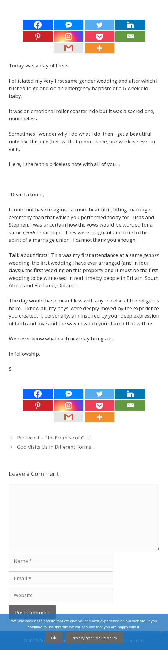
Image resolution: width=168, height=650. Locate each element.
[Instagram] (68, 36)
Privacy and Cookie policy (94, 637)
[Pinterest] (38, 36)
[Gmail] (68, 48)
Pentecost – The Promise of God (54, 437)
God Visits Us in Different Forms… (56, 446)
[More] (99, 48)
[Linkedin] (130, 25)
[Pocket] (99, 36)
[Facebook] (38, 25)
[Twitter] (99, 25)
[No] (161, 632)
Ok (53, 637)
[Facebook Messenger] (68, 25)
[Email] (130, 36)
